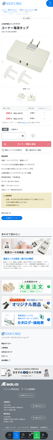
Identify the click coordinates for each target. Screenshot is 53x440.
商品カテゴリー (12, 10)
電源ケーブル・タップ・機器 (28, 10)
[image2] (24, 89)
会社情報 (5, 360)
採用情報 (44, 427)
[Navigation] (49, 3)
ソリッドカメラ (22, 427)
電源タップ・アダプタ (10, 12)
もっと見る (26, 18)
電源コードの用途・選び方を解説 (18, 258)
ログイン (25, 122)
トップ (3, 10)
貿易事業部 (34, 427)
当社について (10, 427)
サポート (4, 356)
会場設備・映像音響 (22, 14)
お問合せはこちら (26, 395)
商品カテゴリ (6, 343)
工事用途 (10, 14)
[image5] (28, 89)
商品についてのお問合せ (12, 150)
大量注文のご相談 (33, 150)
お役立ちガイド (6, 352)
